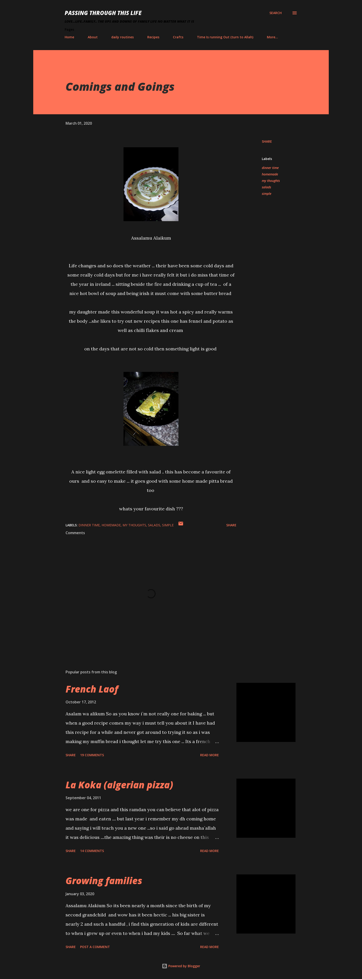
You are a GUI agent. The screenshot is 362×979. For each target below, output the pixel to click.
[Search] (275, 13)
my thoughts (271, 180)
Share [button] (267, 141)
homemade (270, 174)
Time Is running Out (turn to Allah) (225, 37)
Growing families (104, 880)
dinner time (270, 168)
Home (69, 37)
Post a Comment (95, 947)
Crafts (178, 37)
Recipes (153, 37)
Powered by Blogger (181, 966)
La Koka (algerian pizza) (119, 784)
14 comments (92, 851)
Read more (209, 755)
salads (266, 187)
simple (266, 193)
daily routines (122, 37)
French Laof (92, 689)
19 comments (92, 755)
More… (272, 37)
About (93, 37)
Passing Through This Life (103, 13)
